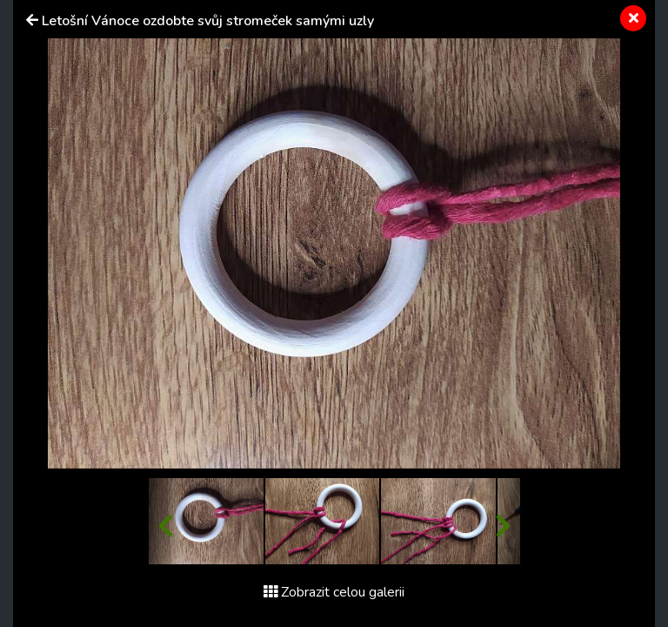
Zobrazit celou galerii (334, 592)
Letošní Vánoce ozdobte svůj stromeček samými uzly (208, 20)
